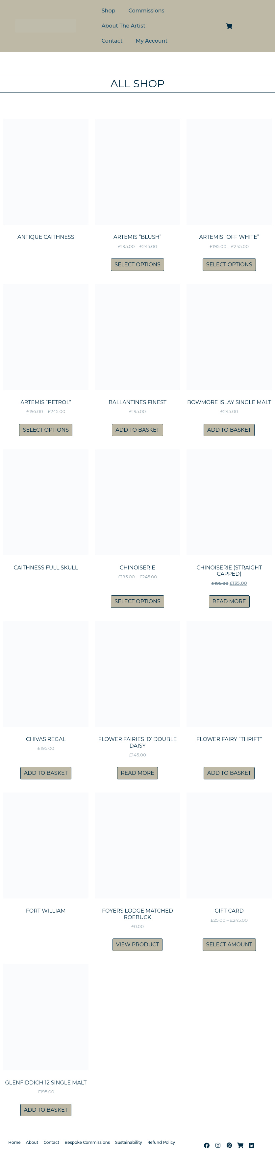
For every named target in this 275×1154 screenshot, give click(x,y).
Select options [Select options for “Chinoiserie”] (137, 601)
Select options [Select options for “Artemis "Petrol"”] (46, 430)
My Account (152, 41)
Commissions (146, 11)
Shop (108, 11)
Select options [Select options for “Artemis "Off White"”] (229, 264)
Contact (112, 41)
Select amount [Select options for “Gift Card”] (229, 944)
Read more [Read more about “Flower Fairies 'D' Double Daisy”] (137, 773)
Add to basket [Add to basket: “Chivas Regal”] (46, 773)
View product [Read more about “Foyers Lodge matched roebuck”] (137, 944)
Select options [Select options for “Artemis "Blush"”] (137, 264)
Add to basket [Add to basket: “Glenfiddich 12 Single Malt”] (46, 1110)
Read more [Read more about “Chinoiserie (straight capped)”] (229, 601)
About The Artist (123, 26)
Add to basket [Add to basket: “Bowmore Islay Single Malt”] (229, 430)
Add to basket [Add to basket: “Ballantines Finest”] (137, 430)
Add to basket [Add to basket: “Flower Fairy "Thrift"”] (229, 773)
